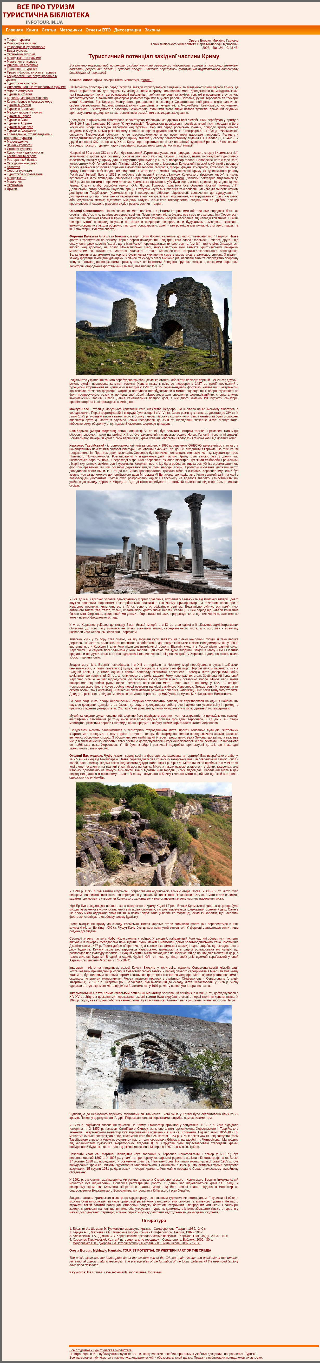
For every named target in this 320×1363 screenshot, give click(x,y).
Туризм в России (19, 105)
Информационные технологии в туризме (36, 87)
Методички (71, 30)
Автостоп (13, 167)
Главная (14, 30)
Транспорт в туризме (22, 69)
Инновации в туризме (22, 65)
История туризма (19, 149)
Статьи (49, 30)
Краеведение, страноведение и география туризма (28, 136)
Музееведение (17, 141)
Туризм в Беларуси (21, 109)
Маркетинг (14, 181)
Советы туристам (19, 170)
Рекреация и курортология (26, 47)
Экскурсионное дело (22, 163)
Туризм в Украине (19, 94)
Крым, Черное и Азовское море (30, 101)
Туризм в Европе (19, 116)
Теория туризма (18, 40)
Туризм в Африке (19, 123)
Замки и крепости (19, 145)
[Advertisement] (225, 13)
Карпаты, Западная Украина (27, 98)
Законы (152, 30)
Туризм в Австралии (21, 130)
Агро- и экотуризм (20, 90)
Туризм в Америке (20, 127)
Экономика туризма (21, 54)
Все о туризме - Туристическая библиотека (100, 1350)
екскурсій (177, 178)
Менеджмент (16, 178)
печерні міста (170, 105)
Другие (12, 189)
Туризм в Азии (17, 120)
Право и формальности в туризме (31, 72)
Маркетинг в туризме (22, 61)
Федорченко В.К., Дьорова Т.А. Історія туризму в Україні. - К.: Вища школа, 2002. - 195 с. (136, 1243)
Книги (32, 30)
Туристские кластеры (22, 83)
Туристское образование (25, 174)
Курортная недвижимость (25, 152)
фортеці (146, 80)
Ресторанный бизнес (22, 160)
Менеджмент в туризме (24, 58)
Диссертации (127, 30)
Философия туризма (22, 43)
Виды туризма (17, 50)
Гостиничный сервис (22, 156)
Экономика (15, 185)
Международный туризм (24, 112)
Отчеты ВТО (98, 30)
